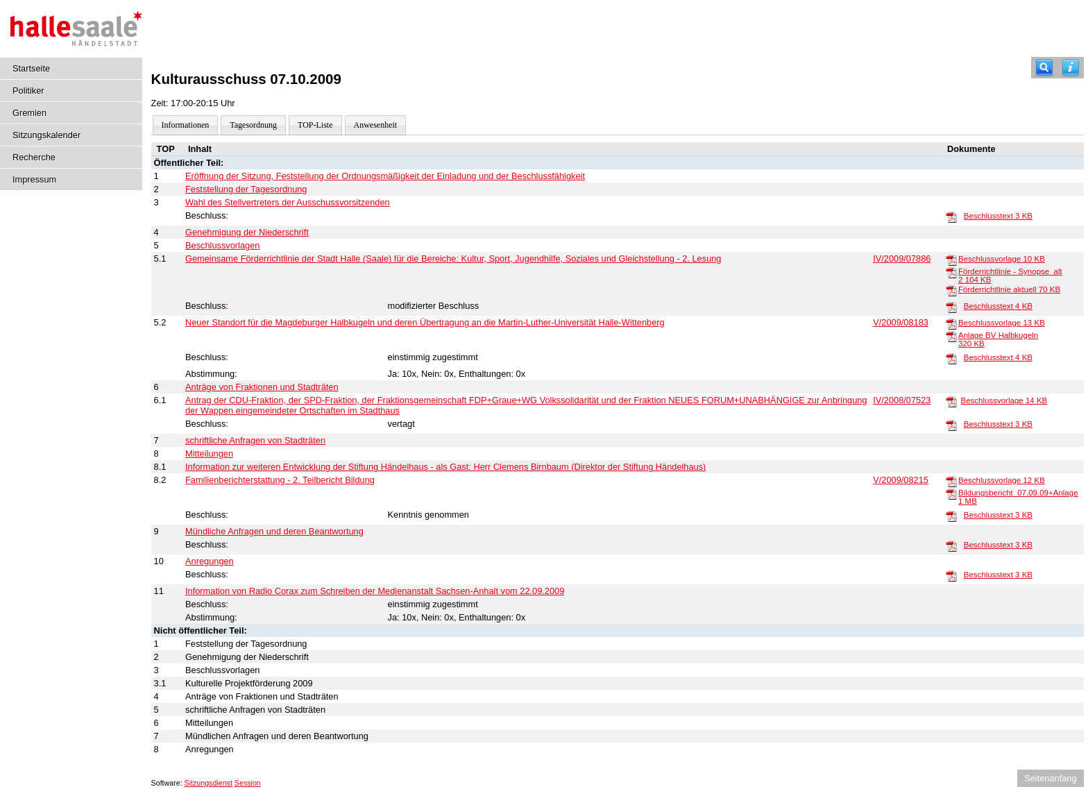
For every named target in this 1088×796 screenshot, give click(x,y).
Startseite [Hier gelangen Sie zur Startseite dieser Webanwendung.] (31, 68)
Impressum (34, 179)
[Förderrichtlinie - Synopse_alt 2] (951, 272)
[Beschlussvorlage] (951, 259)
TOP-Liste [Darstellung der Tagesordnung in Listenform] (315, 125)
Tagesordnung (253, 125)
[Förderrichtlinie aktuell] (951, 290)
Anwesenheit (376, 125)
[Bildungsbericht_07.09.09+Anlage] (951, 493)
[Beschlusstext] (951, 216)
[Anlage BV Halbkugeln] (951, 336)
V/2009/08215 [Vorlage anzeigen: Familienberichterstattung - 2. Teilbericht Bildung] (900, 480)
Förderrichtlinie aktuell (1009, 289)
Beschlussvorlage (1001, 259)
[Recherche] (1044, 67)
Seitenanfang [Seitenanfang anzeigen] (1050, 778)
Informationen (186, 125)
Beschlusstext (998, 216)
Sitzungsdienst (208, 783)
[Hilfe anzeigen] (1070, 67)
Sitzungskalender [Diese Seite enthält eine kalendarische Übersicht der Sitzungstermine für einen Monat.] (46, 135)
